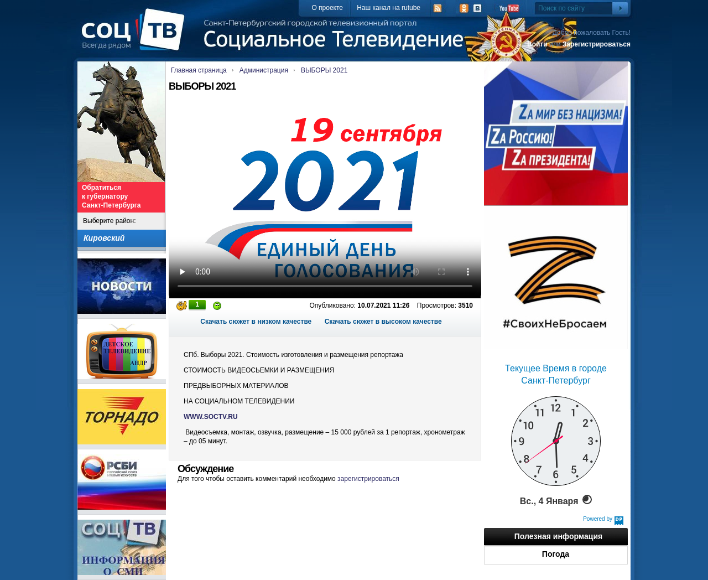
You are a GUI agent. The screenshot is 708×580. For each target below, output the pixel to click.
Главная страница (199, 70)
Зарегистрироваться (597, 44)
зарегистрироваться (368, 479)
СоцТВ (136, 37)
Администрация (264, 70)
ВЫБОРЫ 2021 (324, 70)
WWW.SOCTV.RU (211, 417)
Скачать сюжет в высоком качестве (383, 321)
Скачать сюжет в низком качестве (255, 321)
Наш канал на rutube (388, 8)
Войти (537, 44)
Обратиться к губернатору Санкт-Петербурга (111, 196)
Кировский (104, 238)
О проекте (327, 8)
